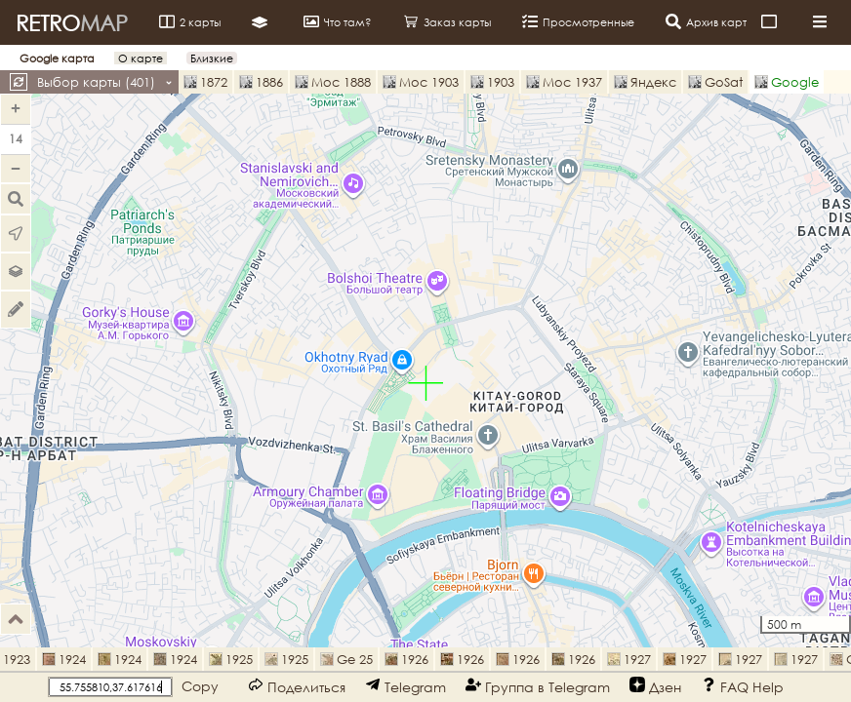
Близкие (211, 58)
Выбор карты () (105, 82)
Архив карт (706, 21)
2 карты (190, 21)
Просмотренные (578, 21)
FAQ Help (742, 686)
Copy (200, 686)
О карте (140, 58)
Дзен (655, 686)
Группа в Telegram (538, 686)
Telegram (405, 686)
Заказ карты (447, 21)
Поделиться (296, 686)
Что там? (338, 21)
